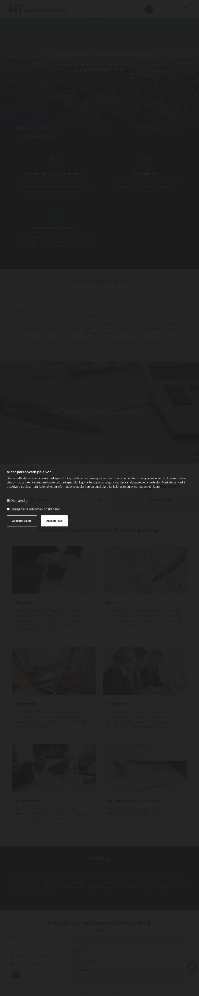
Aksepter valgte (22, 520)
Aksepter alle (54, 520)
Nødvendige (18, 501)
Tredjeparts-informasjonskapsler (33, 509)
